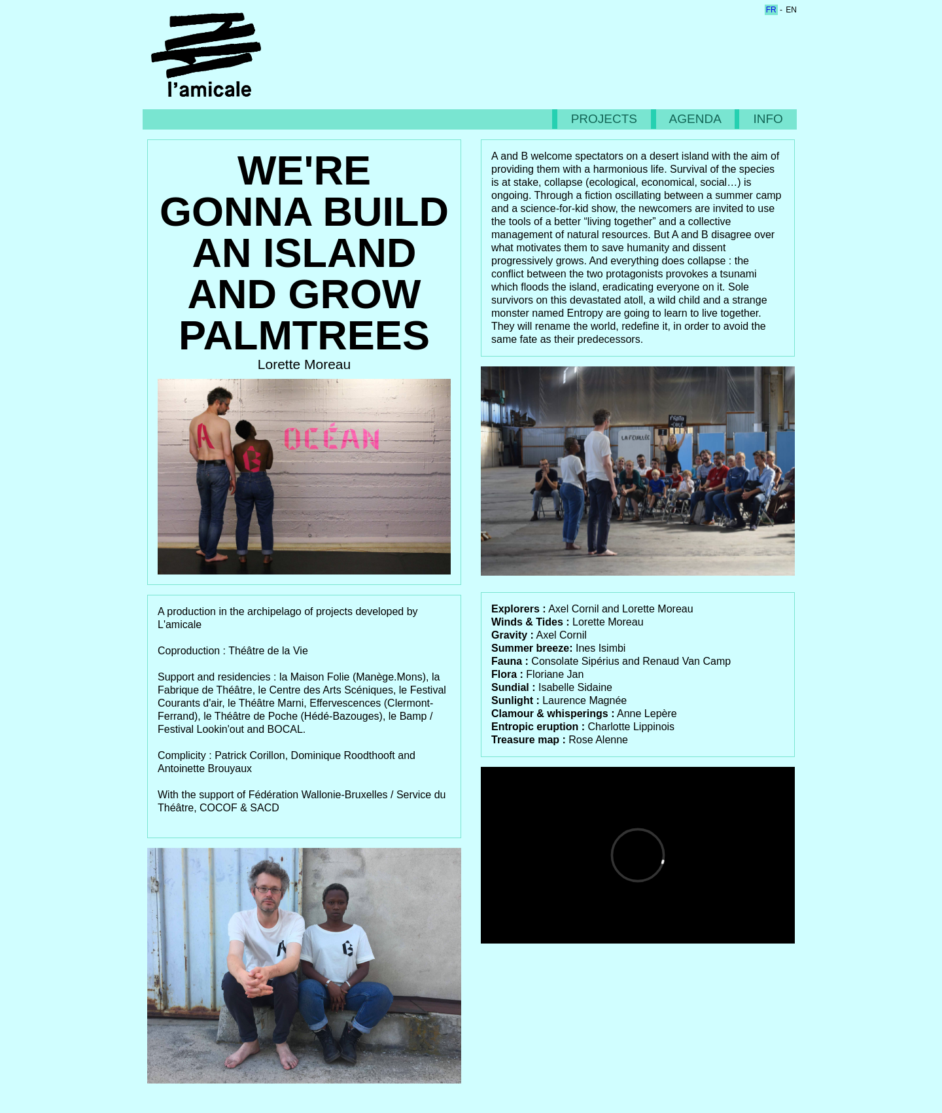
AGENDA (695, 119)
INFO (768, 119)
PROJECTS (604, 119)
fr (771, 9)
